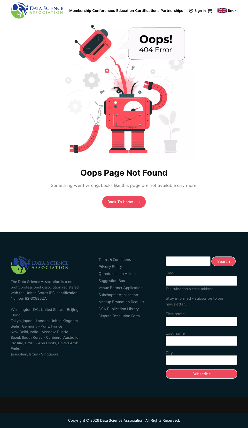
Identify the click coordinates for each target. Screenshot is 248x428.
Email (171, 273)
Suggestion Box (112, 280)
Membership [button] (80, 10)
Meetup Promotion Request (121, 301)
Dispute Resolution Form (119, 315)
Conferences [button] (103, 10)
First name (175, 313)
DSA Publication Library (119, 308)
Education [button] (125, 10)
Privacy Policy (110, 266)
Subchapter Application (118, 294)
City (169, 352)
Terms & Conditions (115, 259)
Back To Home (124, 201)
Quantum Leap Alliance (118, 273)
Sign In (197, 10)
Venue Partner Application (121, 287)
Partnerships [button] (172, 10)
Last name (175, 333)
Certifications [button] (147, 10)
